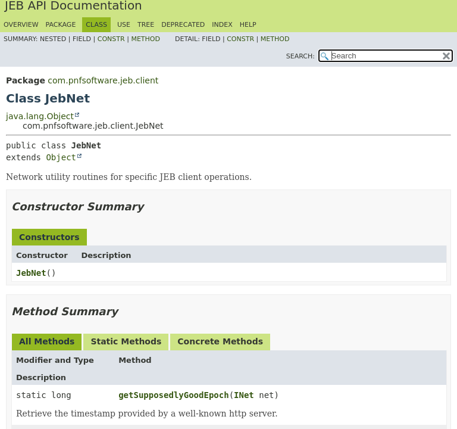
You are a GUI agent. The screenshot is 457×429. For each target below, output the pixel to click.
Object (61, 157)
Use (123, 25)
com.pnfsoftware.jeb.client (103, 80)
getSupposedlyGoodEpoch (173, 395)
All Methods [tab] (46, 341)
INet (244, 395)
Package (61, 25)
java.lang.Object (40, 116)
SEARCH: (300, 56)
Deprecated (183, 25)
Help (248, 25)
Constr (111, 39)
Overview (21, 25)
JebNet (31, 273)
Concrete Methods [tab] (220, 341)
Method (145, 39)
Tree (145, 25)
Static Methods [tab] (125, 341)
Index (222, 25)
